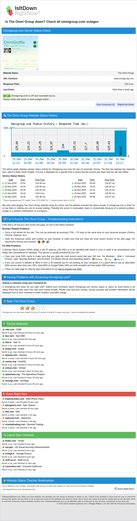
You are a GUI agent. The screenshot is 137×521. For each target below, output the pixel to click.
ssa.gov (9, 447)
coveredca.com (13, 466)
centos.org (10, 361)
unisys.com (11, 368)
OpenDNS (43, 265)
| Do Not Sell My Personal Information (119, 504)
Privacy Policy (95, 504)
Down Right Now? (124, 489)
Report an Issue (126, 104)
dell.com (9, 411)
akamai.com (11, 355)
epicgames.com (13, 405)
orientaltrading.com (15, 424)
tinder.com (10, 441)
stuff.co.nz (10, 460)
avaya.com (10, 349)
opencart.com (12, 418)
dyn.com (9, 336)
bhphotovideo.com (14, 399)
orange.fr (9, 453)
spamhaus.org (12, 374)
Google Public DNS (60, 265)
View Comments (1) (106, 104)
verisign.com (11, 381)
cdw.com (9, 329)
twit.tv (8, 342)
